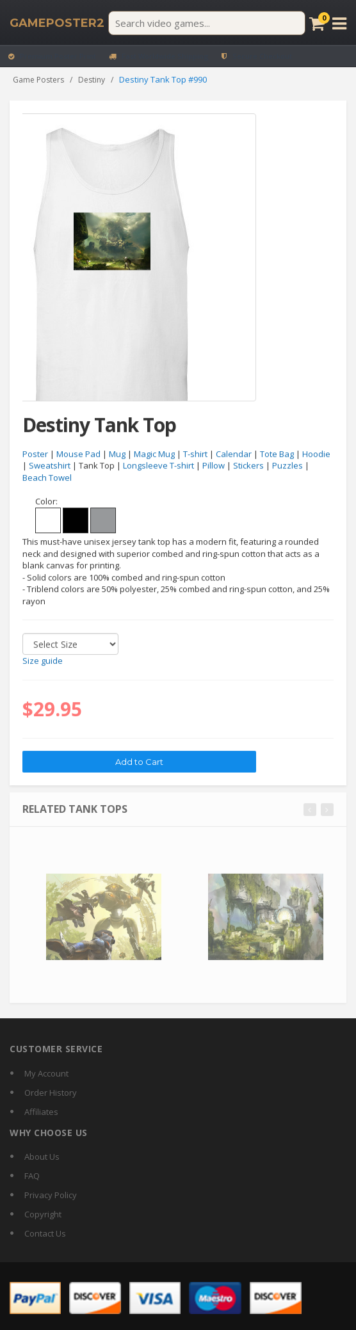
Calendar (234, 454)
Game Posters (38, 79)
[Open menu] (339, 23)
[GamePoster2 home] (57, 23)
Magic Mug (154, 454)
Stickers (248, 466)
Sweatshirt (49, 466)
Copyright (42, 1214)
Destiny (91, 79)
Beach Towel (47, 478)
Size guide (42, 661)
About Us (42, 1156)
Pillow (213, 466)
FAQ (32, 1176)
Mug (117, 454)
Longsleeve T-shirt (158, 466)
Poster (35, 454)
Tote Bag (277, 454)
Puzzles (287, 466)
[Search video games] (206, 23)
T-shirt (195, 454)
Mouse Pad (78, 454)
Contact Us (45, 1233)
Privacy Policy (50, 1195)
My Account (46, 1073)
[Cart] (317, 23)
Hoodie (316, 454)
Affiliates (41, 1112)
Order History (50, 1092)
